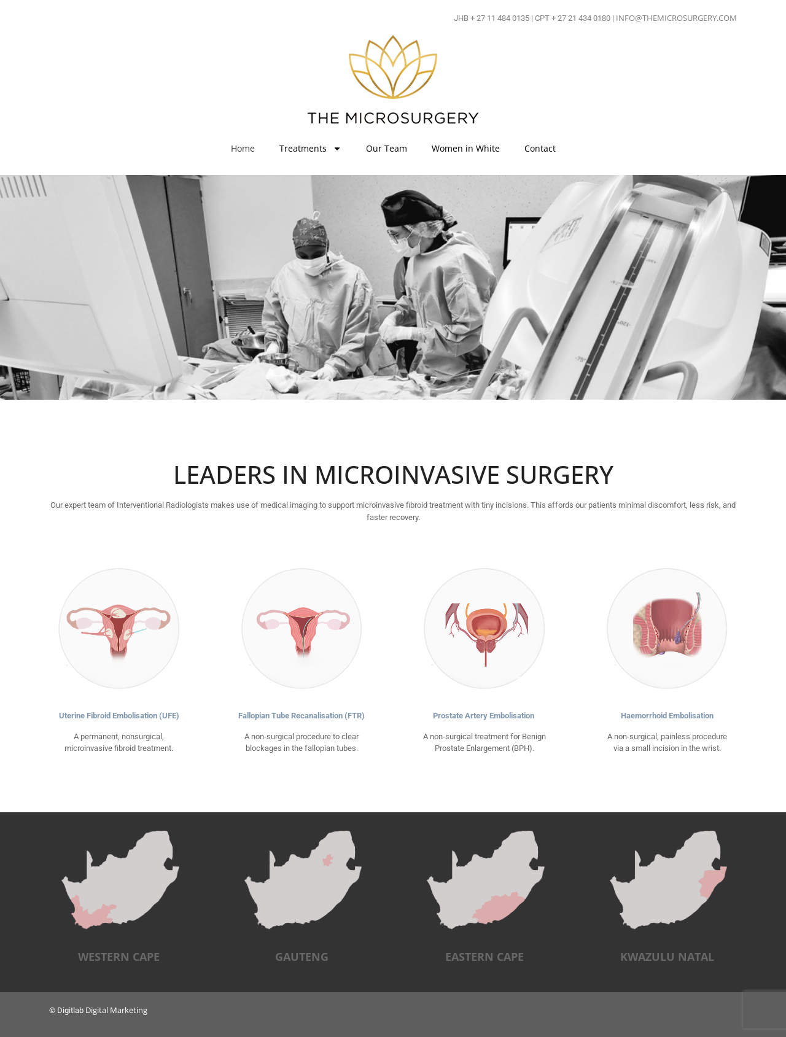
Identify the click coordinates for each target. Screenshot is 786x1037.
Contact (540, 148)
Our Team (386, 148)
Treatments (310, 148)
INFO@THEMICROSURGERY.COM (676, 17)
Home (243, 148)
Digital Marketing (116, 1010)
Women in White (466, 148)
